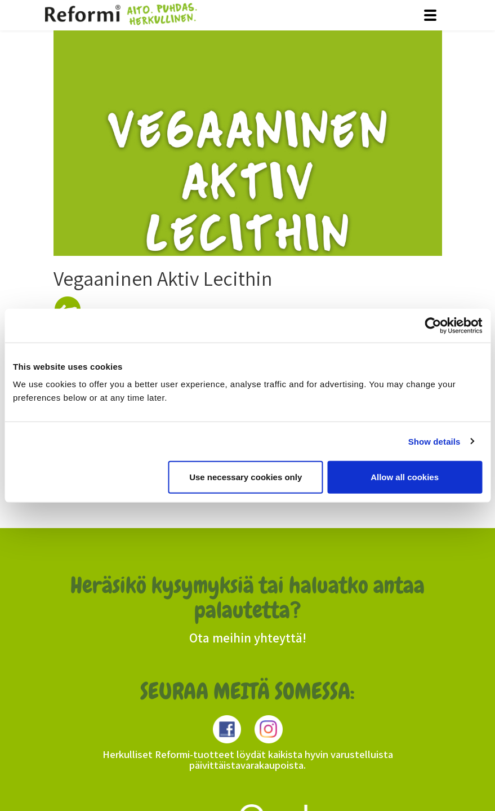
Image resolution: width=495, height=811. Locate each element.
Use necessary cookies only (245, 477)
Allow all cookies (405, 477)
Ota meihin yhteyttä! (247, 638)
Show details (434, 441)
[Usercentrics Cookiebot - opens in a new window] (432, 325)
